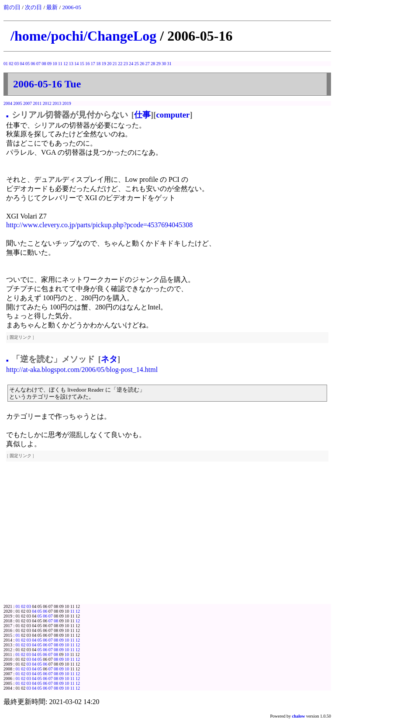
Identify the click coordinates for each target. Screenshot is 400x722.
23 (126, 63)
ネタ (109, 359)
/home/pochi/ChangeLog (83, 36)
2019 (66, 103)
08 (44, 63)
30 (164, 63)
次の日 (33, 7)
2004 (7, 103)
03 (16, 63)
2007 (27, 103)
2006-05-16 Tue (47, 84)
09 (49, 63)
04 (22, 63)
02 (11, 63)
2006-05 (71, 7)
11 (60, 63)
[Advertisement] (167, 538)
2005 (18, 103)
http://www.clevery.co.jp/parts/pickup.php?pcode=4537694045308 (99, 225)
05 (27, 63)
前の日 (12, 7)
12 (65, 63)
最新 (52, 7)
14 (76, 63)
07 (38, 63)
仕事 (142, 114)
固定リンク (20, 337)
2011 (37, 103)
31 (169, 63)
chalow (298, 716)
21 (115, 63)
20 (109, 63)
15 (82, 63)
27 (147, 63)
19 (104, 63)
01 (5, 63)
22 (120, 63)
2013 (56, 103)
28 (153, 63)
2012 (47, 103)
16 (87, 63)
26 (142, 63)
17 (93, 63)
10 (55, 63)
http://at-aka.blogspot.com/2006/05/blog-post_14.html (82, 369)
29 (158, 63)
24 (131, 63)
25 (136, 63)
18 (98, 63)
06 (33, 63)
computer (173, 114)
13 (71, 63)
